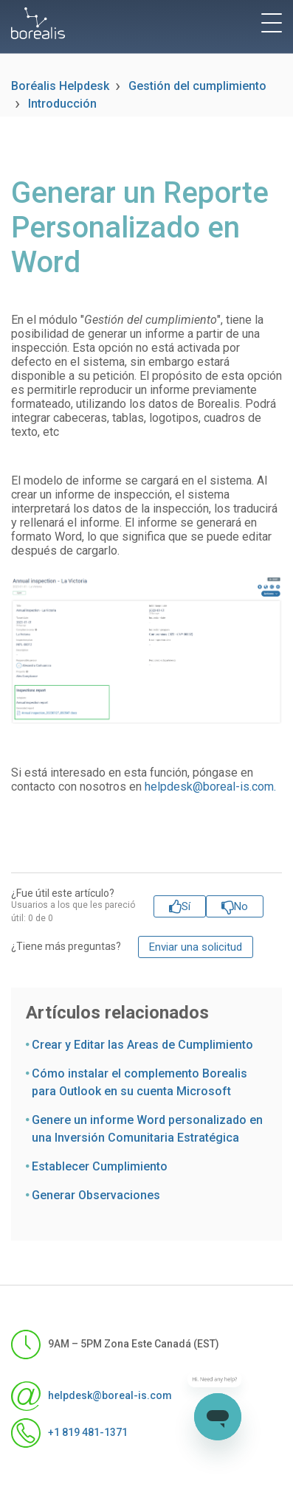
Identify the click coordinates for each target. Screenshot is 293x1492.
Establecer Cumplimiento (100, 1166)
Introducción (62, 104)
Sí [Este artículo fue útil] (186, 906)
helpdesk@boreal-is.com (91, 1396)
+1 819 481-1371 (69, 1433)
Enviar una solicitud (195, 947)
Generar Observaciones (96, 1195)
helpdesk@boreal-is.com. (210, 787)
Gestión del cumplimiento (197, 86)
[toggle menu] (271, 23)
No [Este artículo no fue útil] (241, 906)
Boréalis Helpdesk (60, 86)
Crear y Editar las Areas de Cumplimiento (142, 1045)
